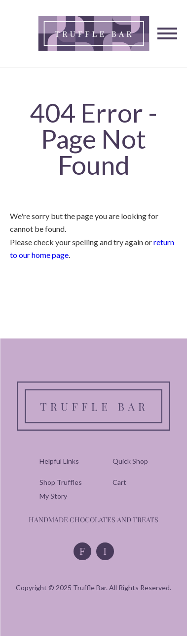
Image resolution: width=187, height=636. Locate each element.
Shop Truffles (60, 482)
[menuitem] (60, 482)
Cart (119, 482)
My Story (53, 496)
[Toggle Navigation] (167, 33)
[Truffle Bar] (93, 33)
